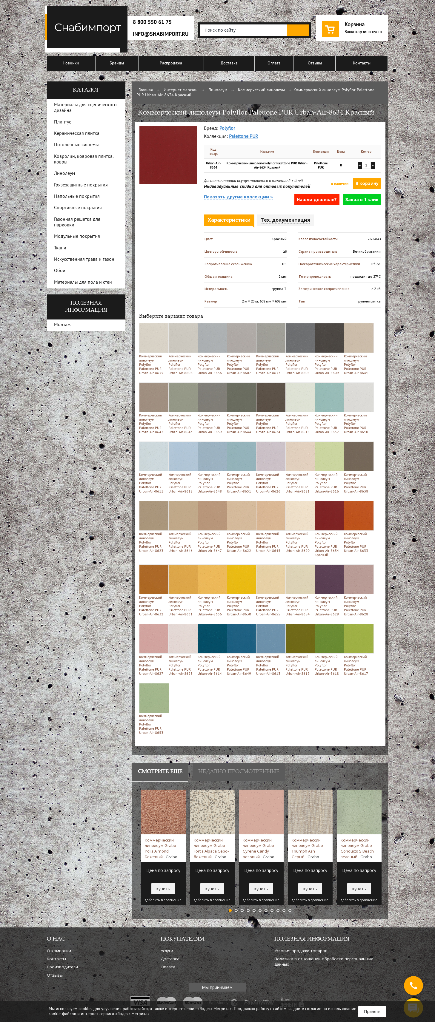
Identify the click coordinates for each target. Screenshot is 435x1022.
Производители (62, 966)
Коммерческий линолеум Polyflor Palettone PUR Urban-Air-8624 (269, 408)
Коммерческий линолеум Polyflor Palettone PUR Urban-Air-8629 (328, 590)
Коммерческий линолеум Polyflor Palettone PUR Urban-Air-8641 (357, 349)
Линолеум (217, 90)
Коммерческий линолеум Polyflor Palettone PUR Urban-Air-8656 (211, 590)
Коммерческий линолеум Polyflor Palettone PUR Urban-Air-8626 (269, 467)
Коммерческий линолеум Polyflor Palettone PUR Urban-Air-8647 (211, 526)
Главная (146, 90)
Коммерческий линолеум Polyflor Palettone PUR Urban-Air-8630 (240, 590)
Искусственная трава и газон (84, 259)
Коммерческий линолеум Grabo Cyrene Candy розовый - (258, 848)
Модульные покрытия (77, 236)
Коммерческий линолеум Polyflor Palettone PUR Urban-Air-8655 (269, 590)
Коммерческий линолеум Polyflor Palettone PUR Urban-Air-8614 (211, 649)
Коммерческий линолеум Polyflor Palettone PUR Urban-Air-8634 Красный (328, 529)
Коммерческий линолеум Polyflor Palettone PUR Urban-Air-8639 (211, 408)
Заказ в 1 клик (362, 199)
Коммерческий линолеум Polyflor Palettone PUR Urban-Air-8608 (299, 349)
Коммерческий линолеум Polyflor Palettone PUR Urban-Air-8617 (357, 649)
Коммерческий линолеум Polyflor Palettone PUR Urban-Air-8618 (328, 649)
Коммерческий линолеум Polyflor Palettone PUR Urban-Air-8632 (152, 590)
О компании (59, 950)
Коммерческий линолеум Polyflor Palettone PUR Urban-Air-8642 (152, 408)
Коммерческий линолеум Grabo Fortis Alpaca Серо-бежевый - (211, 848)
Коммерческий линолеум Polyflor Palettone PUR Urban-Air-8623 (152, 526)
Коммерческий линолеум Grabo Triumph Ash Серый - (307, 848)
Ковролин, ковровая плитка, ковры (83, 159)
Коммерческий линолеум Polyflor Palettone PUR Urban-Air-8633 (357, 526)
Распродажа (171, 63)
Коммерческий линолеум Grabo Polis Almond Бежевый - (161, 848)
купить (163, 888)
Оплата (274, 63)
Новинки (71, 63)
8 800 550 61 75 (152, 22)
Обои (59, 271)
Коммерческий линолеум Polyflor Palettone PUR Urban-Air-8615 (299, 408)
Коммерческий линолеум (261, 90)
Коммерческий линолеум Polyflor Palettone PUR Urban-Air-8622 (240, 526)
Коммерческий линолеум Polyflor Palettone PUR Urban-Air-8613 (269, 649)
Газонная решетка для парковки (77, 222)
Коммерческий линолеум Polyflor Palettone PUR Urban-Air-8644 (240, 408)
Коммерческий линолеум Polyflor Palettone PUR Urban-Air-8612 (182, 467)
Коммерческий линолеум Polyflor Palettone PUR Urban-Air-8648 (211, 467)
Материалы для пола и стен (83, 282)
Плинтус (62, 122)
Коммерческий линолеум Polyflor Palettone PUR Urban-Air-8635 (152, 349)
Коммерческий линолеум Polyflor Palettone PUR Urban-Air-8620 (299, 526)
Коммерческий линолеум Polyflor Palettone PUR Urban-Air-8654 (299, 590)
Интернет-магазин (181, 90)
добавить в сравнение (163, 900)
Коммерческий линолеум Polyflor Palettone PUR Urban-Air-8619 (299, 649)
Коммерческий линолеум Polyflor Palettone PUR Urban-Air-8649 (240, 649)
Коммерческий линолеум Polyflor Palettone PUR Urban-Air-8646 (182, 526)
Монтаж (62, 325)
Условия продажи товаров (301, 950)
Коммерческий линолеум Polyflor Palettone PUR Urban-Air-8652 (328, 408)
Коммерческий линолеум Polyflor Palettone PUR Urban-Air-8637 (269, 349)
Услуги (167, 950)
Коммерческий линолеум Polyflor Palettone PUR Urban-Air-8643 (182, 408)
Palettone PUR (243, 137)
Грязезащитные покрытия (81, 185)
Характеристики (229, 220)
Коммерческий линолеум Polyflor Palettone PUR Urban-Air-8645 (269, 526)
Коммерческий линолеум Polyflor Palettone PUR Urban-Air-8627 (152, 649)
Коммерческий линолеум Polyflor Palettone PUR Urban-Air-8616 (328, 467)
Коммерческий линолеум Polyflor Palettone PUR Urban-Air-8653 (152, 709)
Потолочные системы (76, 145)
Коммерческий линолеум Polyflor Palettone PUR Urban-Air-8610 (357, 408)
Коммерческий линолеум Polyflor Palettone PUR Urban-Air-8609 (328, 349)
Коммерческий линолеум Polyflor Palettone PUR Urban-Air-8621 (299, 467)
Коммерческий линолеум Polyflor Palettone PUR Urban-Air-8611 (152, 467)
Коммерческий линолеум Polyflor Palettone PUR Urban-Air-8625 (182, 649)
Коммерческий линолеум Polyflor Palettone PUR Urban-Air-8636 (211, 349)
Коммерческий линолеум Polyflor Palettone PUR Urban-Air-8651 (240, 467)
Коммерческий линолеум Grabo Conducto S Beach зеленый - (357, 848)
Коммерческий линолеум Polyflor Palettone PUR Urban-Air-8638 (357, 467)
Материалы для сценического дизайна (85, 108)
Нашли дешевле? (317, 199)
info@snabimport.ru (160, 34)
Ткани (60, 248)
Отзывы (315, 63)
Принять (372, 1011)
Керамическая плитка (76, 134)
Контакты (362, 63)
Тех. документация (285, 220)
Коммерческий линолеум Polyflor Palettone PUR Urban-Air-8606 (182, 349)
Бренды (117, 63)
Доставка (229, 63)
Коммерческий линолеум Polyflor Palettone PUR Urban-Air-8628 (357, 590)
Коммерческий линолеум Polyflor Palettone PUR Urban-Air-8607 (240, 349)
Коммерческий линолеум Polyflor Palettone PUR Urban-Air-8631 (182, 590)
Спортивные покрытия (78, 208)
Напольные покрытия (77, 196)
